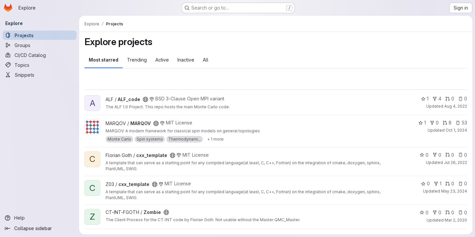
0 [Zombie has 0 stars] (424, 212)
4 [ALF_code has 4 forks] (436, 98)
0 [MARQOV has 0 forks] (434, 122)
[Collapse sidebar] (40, 228)
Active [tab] (162, 60)
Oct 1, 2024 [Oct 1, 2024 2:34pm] (456, 130)
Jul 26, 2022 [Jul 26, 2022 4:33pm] (455, 162)
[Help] (40, 218)
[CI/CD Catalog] (40, 55)
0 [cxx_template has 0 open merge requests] (449, 155)
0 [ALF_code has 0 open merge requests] (449, 98)
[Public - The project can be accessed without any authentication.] (145, 99)
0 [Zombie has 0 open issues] (462, 212)
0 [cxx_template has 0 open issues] (462, 155)
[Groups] (40, 45)
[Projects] (40, 35)
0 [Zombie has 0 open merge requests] (449, 212)
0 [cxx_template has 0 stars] (424, 155)
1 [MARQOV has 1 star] (422, 122)
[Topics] (40, 64)
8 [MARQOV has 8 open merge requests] (447, 122)
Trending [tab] (137, 60)
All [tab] (205, 60)
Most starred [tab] (103, 60)
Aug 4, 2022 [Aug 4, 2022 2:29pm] (455, 106)
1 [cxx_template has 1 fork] (437, 183)
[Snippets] (40, 74)
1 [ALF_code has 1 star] (424, 98)
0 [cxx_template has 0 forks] (436, 155)
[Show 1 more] (215, 139)
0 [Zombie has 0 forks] (436, 212)
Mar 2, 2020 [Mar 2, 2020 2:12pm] (456, 220)
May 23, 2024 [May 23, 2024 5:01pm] (454, 191)
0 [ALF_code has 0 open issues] (462, 98)
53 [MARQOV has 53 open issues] (461, 122)
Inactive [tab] (185, 60)
